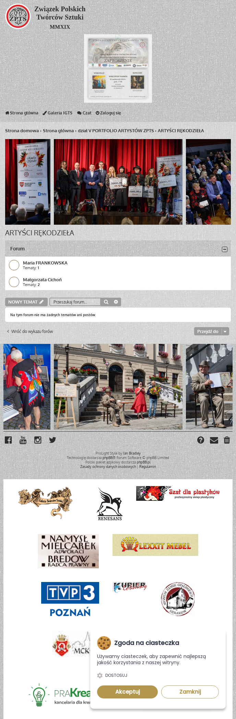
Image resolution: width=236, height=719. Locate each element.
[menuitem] (227, 441)
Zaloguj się (108, 114)
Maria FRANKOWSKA (45, 262)
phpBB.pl (144, 462)
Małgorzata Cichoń (42, 279)
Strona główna (21, 114)
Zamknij (190, 692)
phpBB (108, 458)
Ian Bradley (132, 453)
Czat (84, 114)
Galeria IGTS (57, 114)
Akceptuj (127, 692)
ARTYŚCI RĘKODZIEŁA (39, 232)
